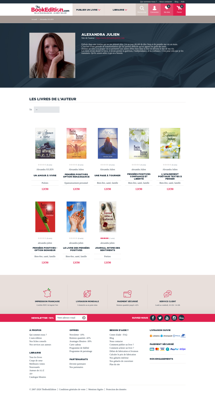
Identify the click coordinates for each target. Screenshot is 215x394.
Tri (30, 109)
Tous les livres (35, 357)
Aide (183, 2)
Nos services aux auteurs (40, 344)
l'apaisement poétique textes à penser (170, 176)
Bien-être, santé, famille (107, 183)
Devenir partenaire (78, 364)
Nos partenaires (76, 367)
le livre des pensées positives (76, 249)
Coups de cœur (36, 360)
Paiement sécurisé (127, 301)
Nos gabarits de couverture (121, 361)
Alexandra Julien (76, 169)
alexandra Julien (139, 169)
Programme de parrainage (81, 351)
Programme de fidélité (79, 348)
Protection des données (116, 389)
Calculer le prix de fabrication (123, 354)
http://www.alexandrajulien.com (110, 38)
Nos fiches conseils (37, 341)
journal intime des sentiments (107, 249)
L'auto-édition (35, 338)
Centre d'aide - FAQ (118, 335)
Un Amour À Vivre (45, 175)
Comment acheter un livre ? (122, 348)
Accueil (34, 19)
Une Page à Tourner (107, 175)
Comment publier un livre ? (122, 344)
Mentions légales (95, 389)
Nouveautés (34, 367)
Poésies (45, 183)
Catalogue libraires (37, 377)
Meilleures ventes (37, 364)
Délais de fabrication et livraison (124, 351)
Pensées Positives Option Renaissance (76, 175)
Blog (176, 2)
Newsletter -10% (77, 335)
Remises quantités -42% (80, 338)
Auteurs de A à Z (36, 370)
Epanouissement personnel (76, 183)
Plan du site (115, 364)
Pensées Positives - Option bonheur (45, 249)
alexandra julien (45, 243)
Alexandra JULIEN (45, 169)
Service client (167, 301)
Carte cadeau (75, 344)
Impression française (47, 301)
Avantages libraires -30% (81, 341)
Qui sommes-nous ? (148, 2)
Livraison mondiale (87, 301)
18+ (31, 374)
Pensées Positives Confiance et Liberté (138, 176)
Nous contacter (165, 2)
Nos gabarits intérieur (119, 358)
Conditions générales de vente (72, 389)
